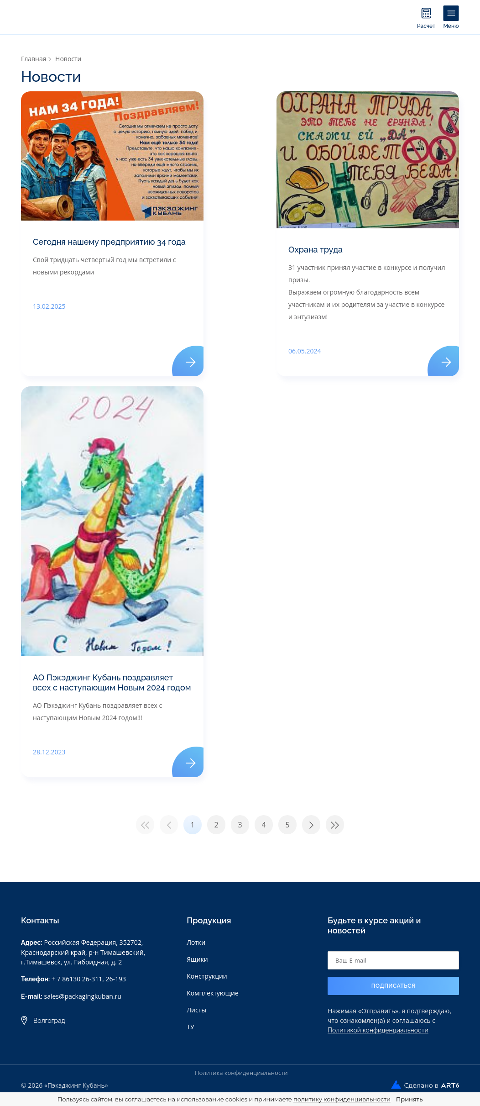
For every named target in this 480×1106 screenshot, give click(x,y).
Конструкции (207, 976)
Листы (196, 1010)
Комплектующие (213, 993)
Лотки (196, 942)
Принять (409, 1099)
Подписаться (393, 986)
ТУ (190, 1026)
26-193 (116, 978)
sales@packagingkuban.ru (82, 996)
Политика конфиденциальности (241, 1073)
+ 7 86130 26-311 (77, 978)
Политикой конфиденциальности (378, 1030)
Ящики (197, 959)
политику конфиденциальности (342, 1099)
